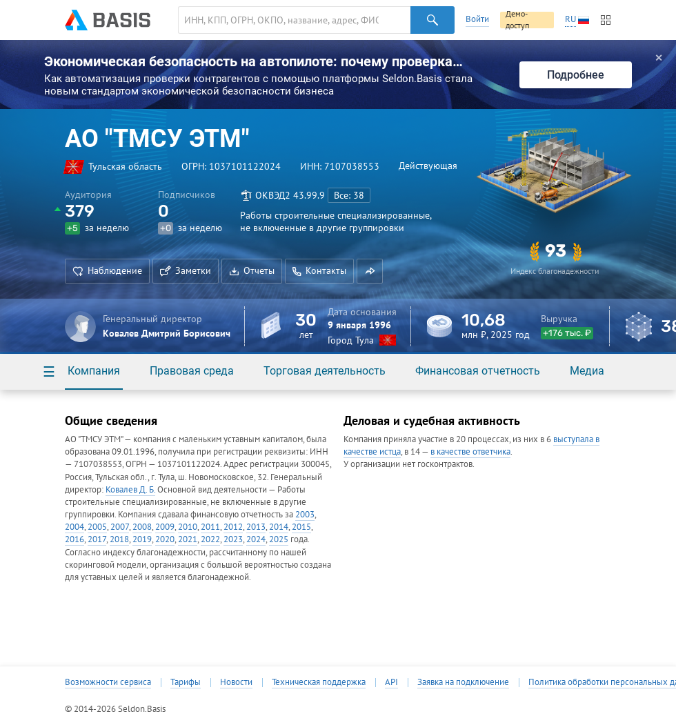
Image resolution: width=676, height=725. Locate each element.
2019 (142, 539)
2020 (165, 539)
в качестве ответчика (470, 451)
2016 (74, 539)
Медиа (587, 370)
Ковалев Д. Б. (130, 489)
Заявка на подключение (463, 682)
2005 (97, 527)
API (391, 682)
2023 (233, 539)
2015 (301, 527)
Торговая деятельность (325, 370)
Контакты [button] (319, 270)
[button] (370, 271)
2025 (278, 539)
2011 (210, 527)
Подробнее (575, 74)
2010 (187, 527)
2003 (305, 514)
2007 (119, 527)
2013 (256, 527)
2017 (97, 539)
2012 (233, 527)
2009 (165, 527)
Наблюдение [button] (107, 270)
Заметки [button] (185, 270)
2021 (187, 539)
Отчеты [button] (252, 270)
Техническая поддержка (319, 682)
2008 (142, 527)
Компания (94, 370)
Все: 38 (349, 195)
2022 (210, 539)
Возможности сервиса (108, 682)
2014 (278, 527)
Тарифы (185, 682)
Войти (477, 19)
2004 (74, 527)
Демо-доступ (517, 20)
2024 (256, 539)
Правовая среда (192, 370)
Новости (236, 682)
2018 (119, 539)
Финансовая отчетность (477, 370)
